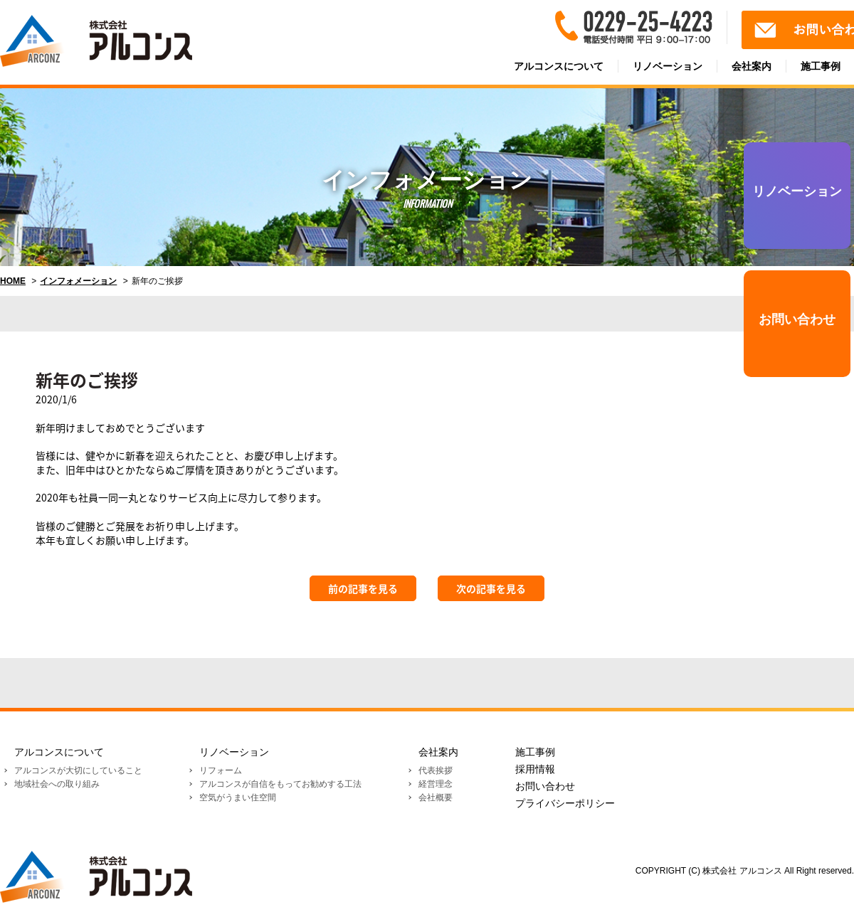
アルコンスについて (558, 66)
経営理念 (435, 784)
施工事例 (535, 752)
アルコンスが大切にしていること (78, 770)
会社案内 (751, 66)
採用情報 (535, 769)
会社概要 (435, 797)
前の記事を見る (363, 588)
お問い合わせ (797, 319)
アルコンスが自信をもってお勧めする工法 (280, 784)
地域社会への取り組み (57, 784)
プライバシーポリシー (565, 803)
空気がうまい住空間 (237, 797)
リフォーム (220, 770)
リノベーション (667, 66)
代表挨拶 (435, 770)
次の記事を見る (491, 588)
